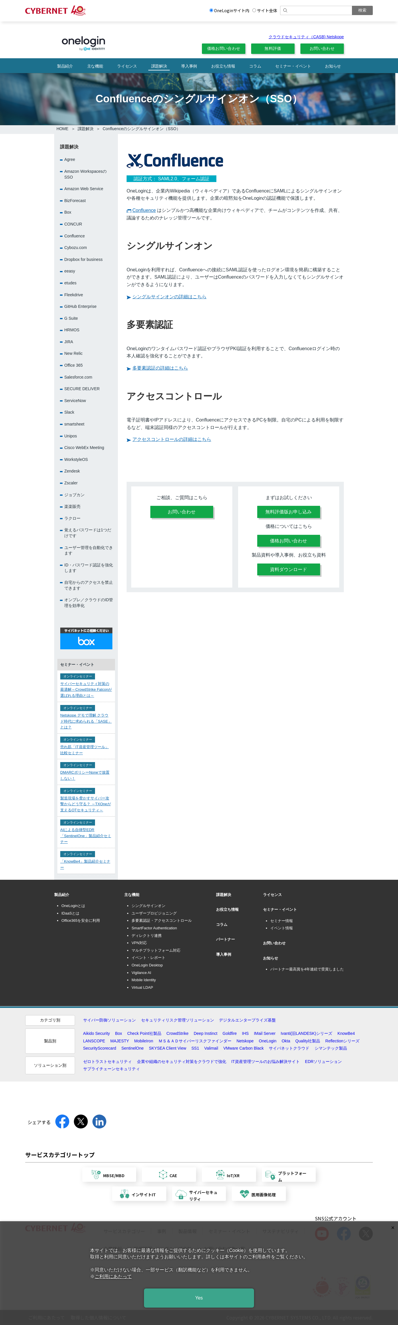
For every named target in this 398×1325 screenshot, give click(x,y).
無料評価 (272, 48)
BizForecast (75, 200)
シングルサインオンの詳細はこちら (169, 296)
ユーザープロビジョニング (154, 913)
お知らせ (333, 66)
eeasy (69, 271)
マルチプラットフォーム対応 (156, 950)
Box (67, 212)
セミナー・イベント (293, 66)
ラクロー (72, 518)
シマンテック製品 (331, 1048)
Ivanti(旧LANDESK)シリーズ (306, 1033)
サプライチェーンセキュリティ (111, 1068)
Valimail (211, 1048)
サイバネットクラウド (289, 1048)
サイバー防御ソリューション (109, 1020)
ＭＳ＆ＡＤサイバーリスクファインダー (194, 1041)
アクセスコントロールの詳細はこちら (171, 439)
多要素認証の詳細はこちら (160, 368)
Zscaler (71, 483)
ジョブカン (74, 494)
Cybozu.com (75, 247)
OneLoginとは (73, 906)
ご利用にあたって (113, 1276)
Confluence (144, 210)
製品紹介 (65, 66)
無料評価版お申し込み (288, 511)
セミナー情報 (281, 921)
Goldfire (229, 1033)
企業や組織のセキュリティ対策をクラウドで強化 (181, 1061)
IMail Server (264, 1033)
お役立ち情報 (223, 66)
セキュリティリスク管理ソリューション (177, 1020)
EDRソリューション (323, 1061)
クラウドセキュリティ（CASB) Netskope (306, 36)
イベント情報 (281, 928)
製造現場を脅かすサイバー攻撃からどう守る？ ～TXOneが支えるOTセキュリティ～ (85, 804)
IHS (245, 1033)
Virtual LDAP (142, 987)
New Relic (73, 353)
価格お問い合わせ (223, 48)
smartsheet (74, 424)
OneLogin (268, 1041)
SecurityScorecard (99, 1048)
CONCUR (73, 224)
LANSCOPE (94, 1041)
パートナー (225, 939)
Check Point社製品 (144, 1033)
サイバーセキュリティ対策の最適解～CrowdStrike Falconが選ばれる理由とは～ (86, 689)
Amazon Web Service (83, 188)
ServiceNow (75, 400)
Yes (199, 1297)
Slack (69, 412)
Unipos (70, 436)
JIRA (68, 341)
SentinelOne (132, 1048)
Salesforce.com (78, 377)
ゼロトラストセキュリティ (107, 1061)
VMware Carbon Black (243, 1048)
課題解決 (159, 66)
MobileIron (143, 1041)
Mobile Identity (144, 980)
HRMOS (71, 330)
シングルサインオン (148, 906)
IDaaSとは (70, 913)
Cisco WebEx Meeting (84, 447)
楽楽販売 (72, 506)
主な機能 (95, 66)
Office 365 (73, 365)
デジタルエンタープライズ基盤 (247, 1020)
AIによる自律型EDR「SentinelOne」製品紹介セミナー (85, 836)
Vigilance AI (141, 972)
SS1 (195, 1048)
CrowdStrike (178, 1033)
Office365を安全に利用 (80, 920)
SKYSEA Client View (167, 1048)
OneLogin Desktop (147, 965)
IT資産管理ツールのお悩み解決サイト (265, 1061)
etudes (70, 283)
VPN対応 (139, 943)
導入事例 (189, 66)
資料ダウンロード (288, 569)
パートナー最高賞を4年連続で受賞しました (307, 969)
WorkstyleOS (76, 459)
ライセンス (127, 66)
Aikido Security (96, 1033)
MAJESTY (119, 1041)
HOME (62, 128)
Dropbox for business (83, 259)
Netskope (244, 1041)
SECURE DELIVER (82, 388)
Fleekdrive (73, 294)
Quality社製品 (307, 1041)
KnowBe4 (346, 1033)
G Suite (71, 318)
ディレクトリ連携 (147, 935)
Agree (69, 159)
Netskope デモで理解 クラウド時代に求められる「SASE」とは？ (86, 721)
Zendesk (72, 471)
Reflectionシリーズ (342, 1041)
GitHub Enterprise (80, 306)
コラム (255, 66)
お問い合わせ (322, 48)
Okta (286, 1041)
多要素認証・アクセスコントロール (162, 920)
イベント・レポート (148, 957)
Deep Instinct (206, 1033)
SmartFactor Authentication (154, 928)
